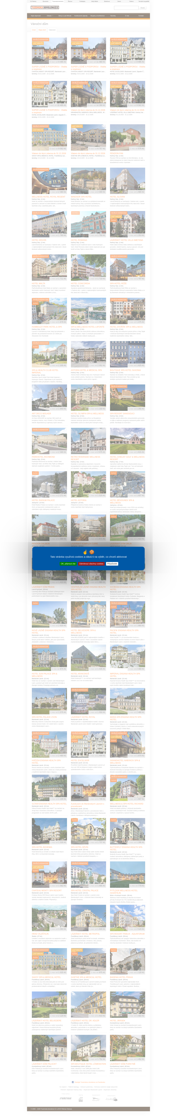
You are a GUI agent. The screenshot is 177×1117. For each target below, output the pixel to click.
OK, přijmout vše (68, 564)
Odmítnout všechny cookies (91, 564)
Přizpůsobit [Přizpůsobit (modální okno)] (112, 564)
